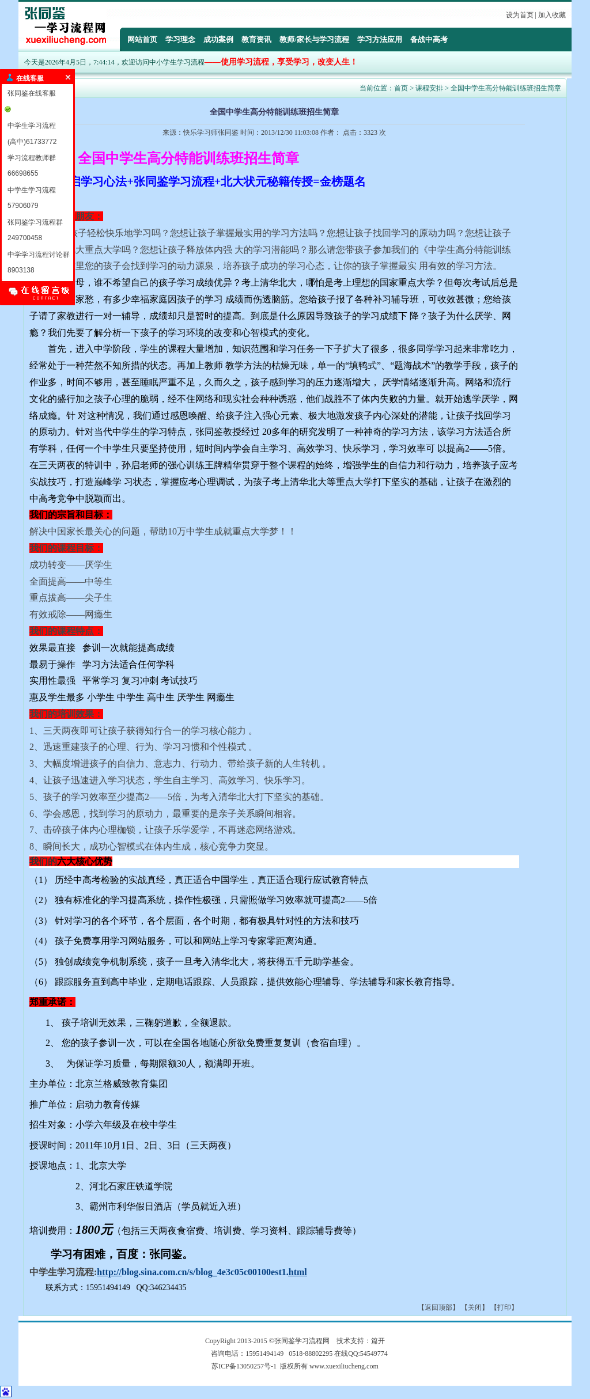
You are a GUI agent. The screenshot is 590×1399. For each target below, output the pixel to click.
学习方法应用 (379, 39)
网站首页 (142, 39)
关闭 (475, 1307)
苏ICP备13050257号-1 (244, 1366)
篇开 (378, 1341)
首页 (401, 88)
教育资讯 (256, 39)
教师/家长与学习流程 (314, 39)
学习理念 (180, 39)
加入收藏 (552, 15)
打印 (504, 1307)
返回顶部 (438, 1307)
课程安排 (429, 88)
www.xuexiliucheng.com (344, 1366)
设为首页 (520, 15)
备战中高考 (429, 39)
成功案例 (218, 39)
